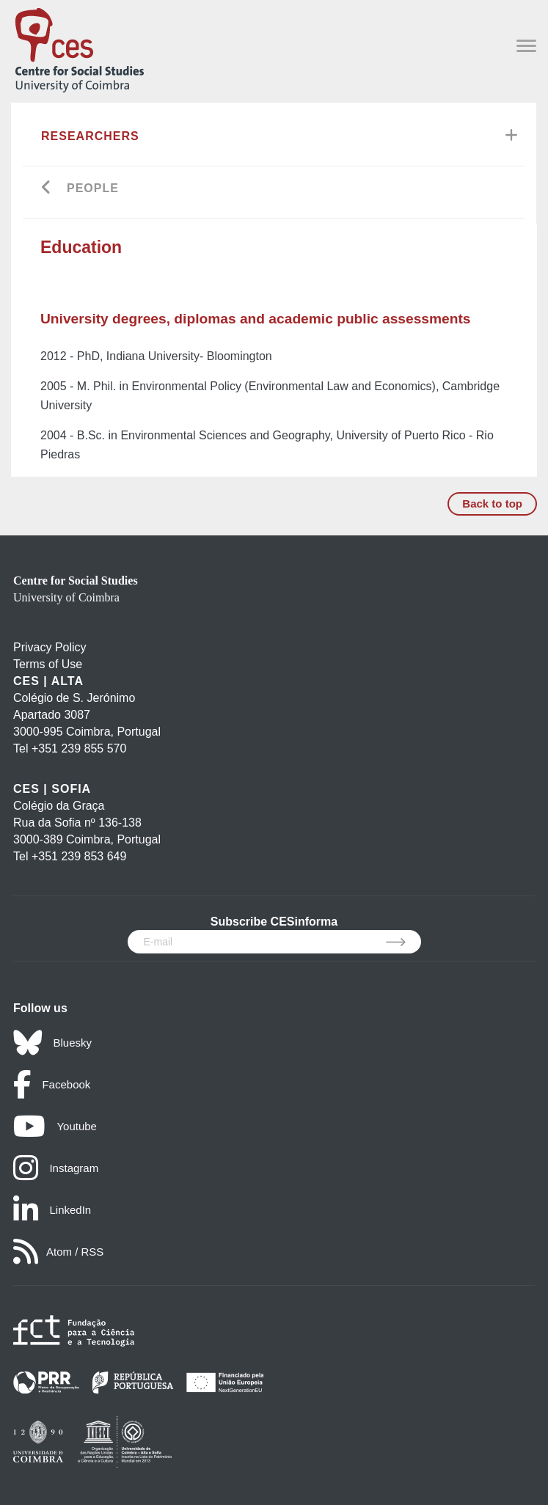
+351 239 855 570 (79, 748)
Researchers (90, 136)
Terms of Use (47, 664)
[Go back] (46, 189)
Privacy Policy (50, 647)
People (93, 188)
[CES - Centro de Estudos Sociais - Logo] (79, 47)
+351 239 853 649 (79, 856)
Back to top (492, 503)
